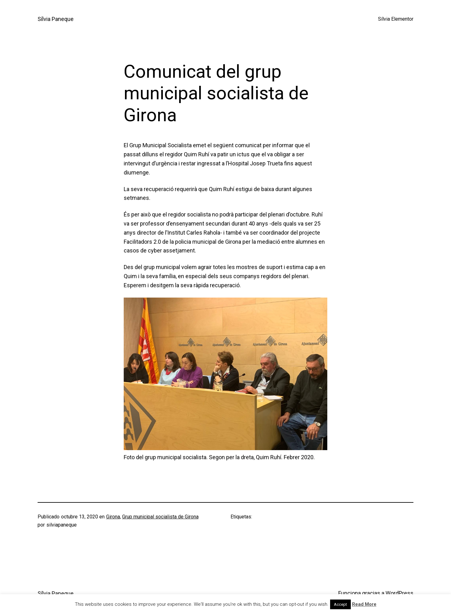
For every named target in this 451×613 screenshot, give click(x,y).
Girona (113, 517)
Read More (364, 604)
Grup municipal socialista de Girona (160, 517)
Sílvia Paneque (56, 19)
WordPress (399, 593)
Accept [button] (340, 604)
